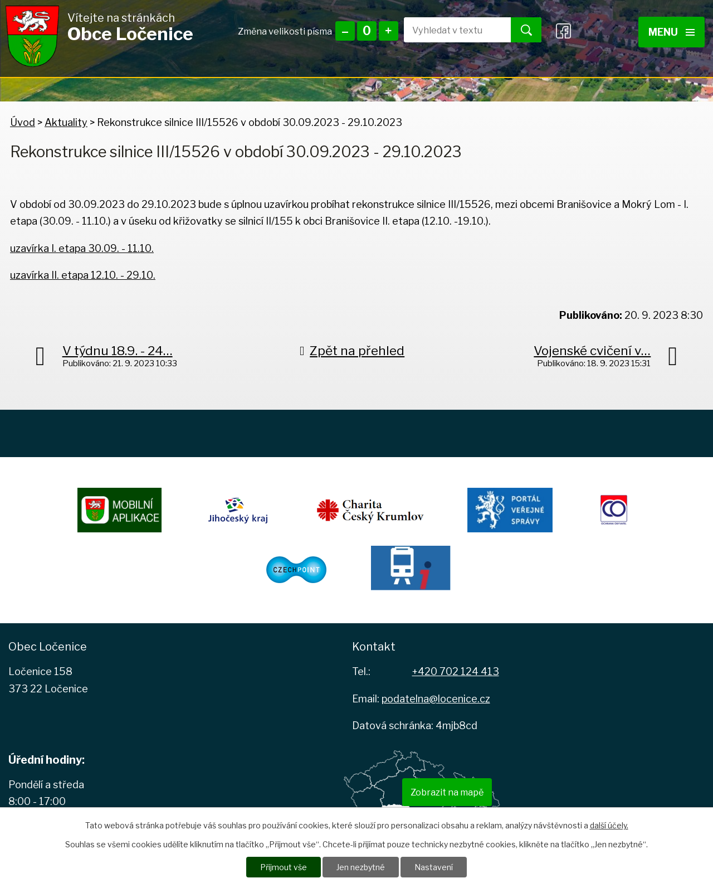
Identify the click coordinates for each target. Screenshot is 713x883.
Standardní (367, 31)
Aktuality (66, 122)
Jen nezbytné (360, 867)
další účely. (609, 825)
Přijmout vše (283, 867)
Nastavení (433, 867)
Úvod (22, 122)
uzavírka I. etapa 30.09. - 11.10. (82, 248)
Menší (345, 31)
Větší (388, 31)
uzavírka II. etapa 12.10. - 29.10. (82, 275)
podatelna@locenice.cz (436, 699)
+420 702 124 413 (455, 671)
